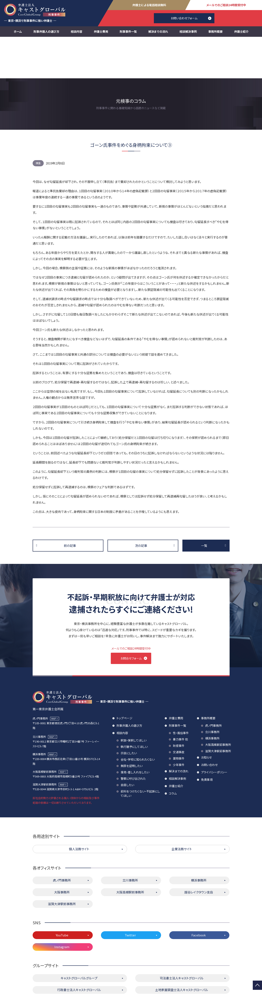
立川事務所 (212, 693)
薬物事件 (178, 719)
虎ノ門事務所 (213, 686)
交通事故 (178, 713)
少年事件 (178, 726)
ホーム (18, 31)
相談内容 (76, 31)
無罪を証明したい (132, 727)
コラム (173, 754)
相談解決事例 (188, 31)
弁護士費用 (101, 31)
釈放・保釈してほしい (133, 701)
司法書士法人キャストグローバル (182, 939)
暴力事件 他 (180, 700)
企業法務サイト (182, 810)
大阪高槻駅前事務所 (218, 705)
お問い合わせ (209, 726)
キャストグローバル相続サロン (79, 962)
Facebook (198, 896)
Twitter (130, 896)
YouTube (62, 896)
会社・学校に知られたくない (138, 720)
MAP (53, 679)
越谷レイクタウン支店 (198, 853)
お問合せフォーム (131, 617)
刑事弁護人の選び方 (46, 31)
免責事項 (207, 740)
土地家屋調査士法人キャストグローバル (181, 951)
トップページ (124, 679)
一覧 (204, 504)
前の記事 (70, 504)
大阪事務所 (62, 853)
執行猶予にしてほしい (134, 708)
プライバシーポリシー (214, 733)
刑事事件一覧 (128, 31)
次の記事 (141, 504)
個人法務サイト (79, 810)
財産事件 (178, 706)
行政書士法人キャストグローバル (79, 951)
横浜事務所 (212, 699)
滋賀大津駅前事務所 (218, 712)
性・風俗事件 (181, 694)
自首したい (127, 746)
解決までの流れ (158, 31)
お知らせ (206, 718)
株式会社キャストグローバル (181, 962)
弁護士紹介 (241, 31)
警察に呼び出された (133, 739)
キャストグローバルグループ (79, 939)
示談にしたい (129, 714)
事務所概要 (215, 31)
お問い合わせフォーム (184, 18)
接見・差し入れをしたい (135, 733)
